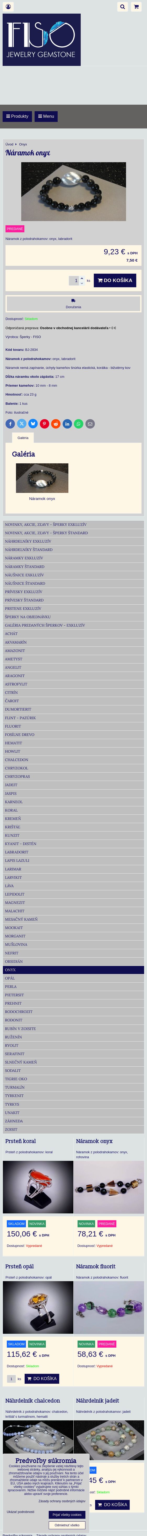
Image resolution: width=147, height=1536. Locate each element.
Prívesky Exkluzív (23, 591)
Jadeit (11, 785)
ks (14, 1379)
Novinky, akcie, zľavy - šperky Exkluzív (45, 524)
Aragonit (15, 675)
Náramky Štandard (24, 566)
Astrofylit (16, 684)
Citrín (11, 692)
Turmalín (15, 1087)
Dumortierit (18, 709)
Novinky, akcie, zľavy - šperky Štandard (46, 533)
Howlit (12, 751)
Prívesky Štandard (24, 600)
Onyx (10, 969)
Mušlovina (16, 944)
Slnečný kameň (21, 1062)
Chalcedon (16, 759)
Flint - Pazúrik (20, 718)
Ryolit (11, 1045)
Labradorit (16, 852)
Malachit (14, 911)
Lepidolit (14, 894)
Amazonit (15, 650)
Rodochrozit (18, 1011)
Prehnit (13, 1003)
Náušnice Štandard (25, 583)
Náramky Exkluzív (24, 558)
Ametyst (13, 659)
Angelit (13, 667)
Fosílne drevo (19, 734)
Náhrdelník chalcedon (33, 1401)
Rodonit (13, 1020)
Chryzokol (16, 768)
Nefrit (11, 953)
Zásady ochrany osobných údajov (62, 1501)
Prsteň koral (21, 1141)
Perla (11, 986)
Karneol (14, 802)
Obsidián (14, 961)
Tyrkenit (14, 1095)
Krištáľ (12, 827)
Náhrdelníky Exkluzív (28, 541)
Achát (11, 633)
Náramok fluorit (96, 1267)
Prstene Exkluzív (23, 608)
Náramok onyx (94, 1141)
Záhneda (14, 1121)
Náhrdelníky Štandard (28, 549)
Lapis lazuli (17, 860)
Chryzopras (17, 776)
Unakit (12, 1112)
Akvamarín (16, 642)
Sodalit (13, 1070)
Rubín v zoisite (20, 1028)
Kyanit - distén (20, 843)
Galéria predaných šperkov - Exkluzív (45, 625)
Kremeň (13, 818)
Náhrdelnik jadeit (97, 1401)
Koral (11, 810)
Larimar (13, 869)
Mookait (14, 927)
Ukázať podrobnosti (20, 1512)
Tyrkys (12, 1104)
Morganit (15, 936)
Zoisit (11, 1129)
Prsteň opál (20, 1267)
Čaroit (12, 701)
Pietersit (14, 995)
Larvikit (13, 877)
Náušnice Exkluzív (24, 575)
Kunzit (12, 835)
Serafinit (14, 1053)
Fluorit (13, 726)
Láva (9, 886)
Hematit (13, 743)
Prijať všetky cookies (67, 1515)
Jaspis (11, 793)
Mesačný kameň (21, 919)
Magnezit (15, 902)
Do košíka (115, 280)
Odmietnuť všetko (67, 1525)
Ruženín (13, 1037)
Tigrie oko (16, 1079)
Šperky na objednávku (28, 617)
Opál (10, 978)
